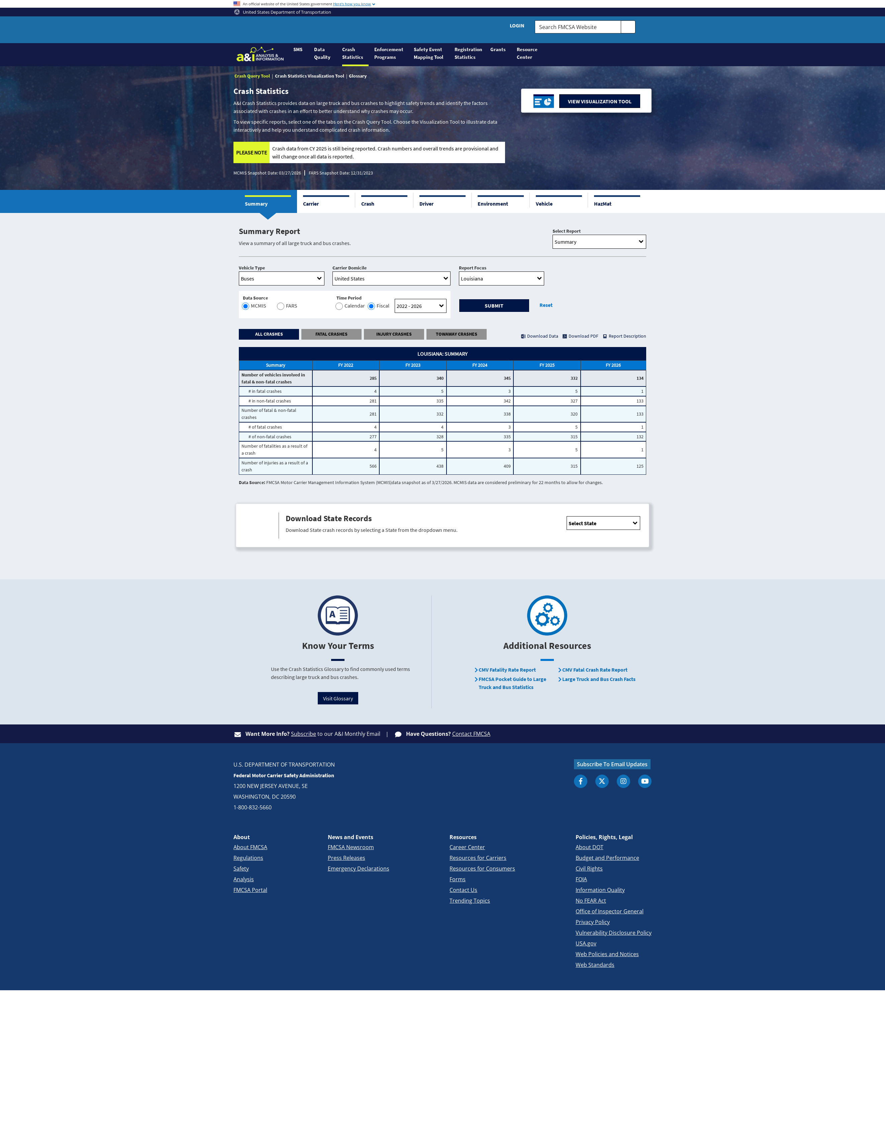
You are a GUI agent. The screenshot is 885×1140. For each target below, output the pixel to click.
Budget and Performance (607, 858)
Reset (546, 305)
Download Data (542, 336)
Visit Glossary (338, 698)
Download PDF (583, 336)
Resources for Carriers (478, 858)
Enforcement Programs (388, 53)
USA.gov (586, 943)
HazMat (602, 203)
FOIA (581, 879)
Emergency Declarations (358, 868)
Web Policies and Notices (607, 954)
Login (517, 25)
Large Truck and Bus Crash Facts (598, 679)
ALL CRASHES (269, 334)
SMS (297, 49)
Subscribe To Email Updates (612, 764)
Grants (498, 49)
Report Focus (472, 268)
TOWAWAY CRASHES (456, 334)
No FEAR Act (591, 900)
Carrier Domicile (349, 268)
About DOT (589, 847)
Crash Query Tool (252, 76)
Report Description (627, 336)
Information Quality (600, 890)
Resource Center (527, 53)
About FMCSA (250, 847)
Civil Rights (589, 868)
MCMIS (254, 306)
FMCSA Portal (250, 890)
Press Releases (346, 858)
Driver (426, 203)
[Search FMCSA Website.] (578, 26)
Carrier (311, 203)
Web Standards (595, 964)
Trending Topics (470, 900)
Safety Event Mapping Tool (428, 53)
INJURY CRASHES (394, 334)
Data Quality (322, 53)
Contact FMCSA (471, 733)
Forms (458, 879)
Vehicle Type (252, 268)
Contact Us (463, 890)
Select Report (567, 231)
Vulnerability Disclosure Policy (614, 932)
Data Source (255, 298)
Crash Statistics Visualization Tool (309, 76)
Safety (241, 868)
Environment (493, 203)
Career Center (467, 847)
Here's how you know (352, 3)
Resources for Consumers (482, 868)
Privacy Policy (593, 922)
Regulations (248, 858)
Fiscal (379, 306)
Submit (494, 305)
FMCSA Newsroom (351, 847)
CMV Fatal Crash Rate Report (594, 669)
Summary (256, 203)
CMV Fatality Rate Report (507, 669)
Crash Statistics (352, 53)
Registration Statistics (468, 53)
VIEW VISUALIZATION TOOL (599, 101)
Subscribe (303, 733)
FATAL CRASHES (331, 334)
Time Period (349, 298)
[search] (628, 26)
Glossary (358, 76)
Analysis (243, 879)
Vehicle (544, 203)
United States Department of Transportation (282, 12)
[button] (268, 201)
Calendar (350, 306)
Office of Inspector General (610, 911)
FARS (286, 306)
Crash (367, 203)
